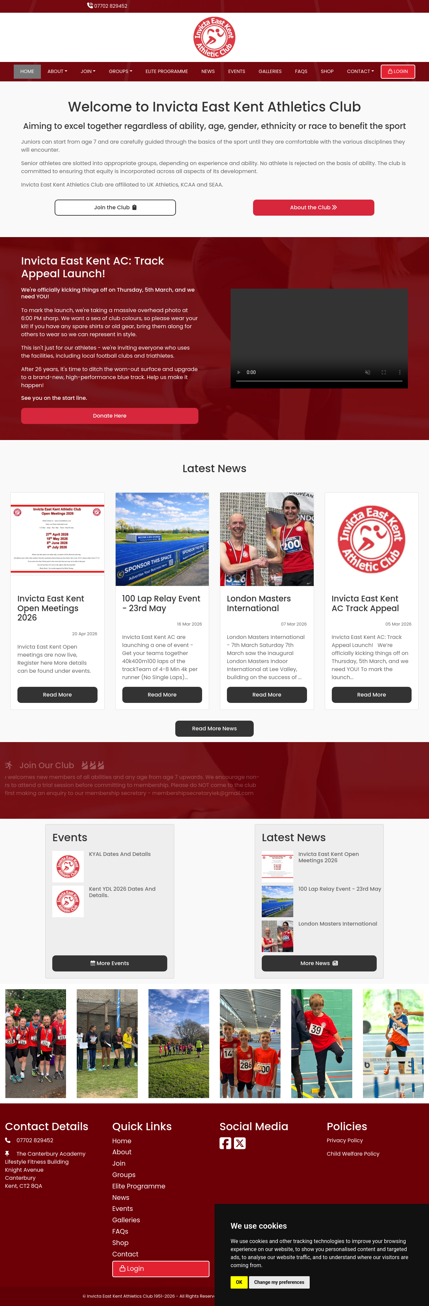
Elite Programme (167, 71)
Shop (327, 71)
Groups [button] (118, 71)
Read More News (214, 728)
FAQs (301, 71)
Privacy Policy (345, 1140)
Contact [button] (358, 71)
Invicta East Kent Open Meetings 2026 (328, 857)
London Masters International (337, 924)
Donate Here (110, 416)
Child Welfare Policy (353, 1154)
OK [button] (239, 1282)
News (208, 71)
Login (398, 71)
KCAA (188, 185)
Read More (57, 695)
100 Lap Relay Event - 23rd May (339, 889)
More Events (109, 963)
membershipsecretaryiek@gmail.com (121, 793)
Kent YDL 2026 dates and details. (122, 892)
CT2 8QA (30, 1186)
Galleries (270, 71)
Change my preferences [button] (279, 1282)
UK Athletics (162, 185)
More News (319, 963)
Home (27, 71)
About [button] (55, 71)
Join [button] (86, 71)
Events (236, 71)
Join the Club (115, 207)
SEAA (215, 185)
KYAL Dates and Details (120, 854)
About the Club (314, 207)
